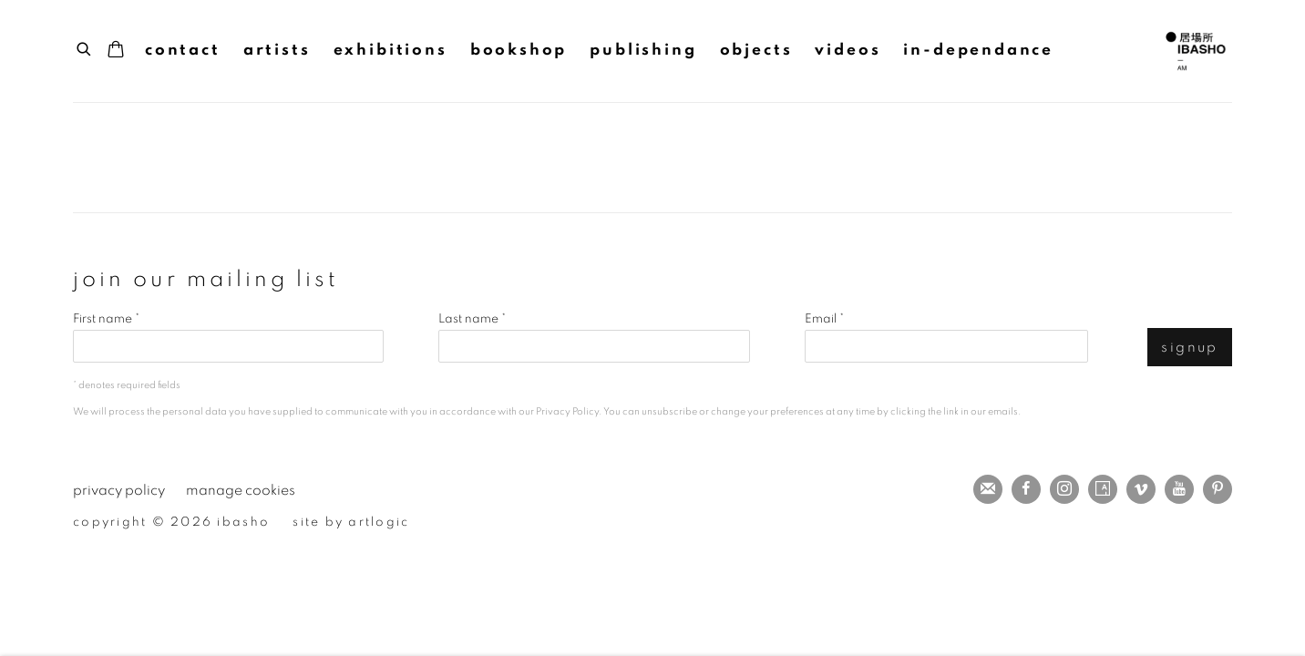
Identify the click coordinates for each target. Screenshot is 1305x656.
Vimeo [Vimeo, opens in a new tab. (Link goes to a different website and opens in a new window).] (1141, 489)
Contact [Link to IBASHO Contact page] (183, 50)
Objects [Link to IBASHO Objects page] (756, 50)
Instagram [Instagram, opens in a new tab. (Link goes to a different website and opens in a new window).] (1064, 489)
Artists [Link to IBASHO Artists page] (277, 50)
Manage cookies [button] (240, 490)
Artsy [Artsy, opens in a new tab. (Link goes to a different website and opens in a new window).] (1102, 489)
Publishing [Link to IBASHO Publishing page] (643, 50)
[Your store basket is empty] (116, 51)
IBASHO (1195, 51)
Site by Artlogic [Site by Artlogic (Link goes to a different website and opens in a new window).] (351, 522)
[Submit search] (85, 47)
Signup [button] (1189, 347)
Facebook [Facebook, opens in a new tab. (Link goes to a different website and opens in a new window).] (1026, 489)
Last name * (472, 319)
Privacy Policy (567, 411)
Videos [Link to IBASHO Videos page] (847, 50)
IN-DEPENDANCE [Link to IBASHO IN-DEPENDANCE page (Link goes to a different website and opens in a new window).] (978, 50)
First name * (106, 319)
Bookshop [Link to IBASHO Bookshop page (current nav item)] (519, 50)
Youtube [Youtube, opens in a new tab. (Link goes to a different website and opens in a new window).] (1179, 489)
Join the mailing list (987, 489)
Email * (824, 319)
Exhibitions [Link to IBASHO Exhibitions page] (390, 50)
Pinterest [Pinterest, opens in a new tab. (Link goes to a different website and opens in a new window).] (1217, 489)
